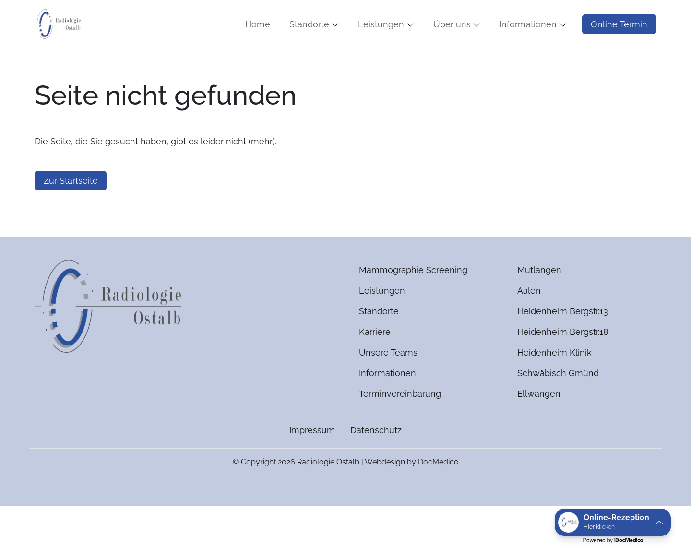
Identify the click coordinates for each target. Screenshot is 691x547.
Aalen (529, 319)
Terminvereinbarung (400, 422)
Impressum (312, 458)
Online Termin (619, 38)
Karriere (375, 360)
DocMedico (438, 490)
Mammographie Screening (413, 298)
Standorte (379, 339)
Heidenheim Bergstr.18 (562, 360)
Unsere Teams (388, 381)
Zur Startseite (71, 209)
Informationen (387, 401)
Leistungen (382, 319)
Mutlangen (539, 298)
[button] (259, 38)
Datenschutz (376, 458)
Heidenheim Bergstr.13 (562, 339)
